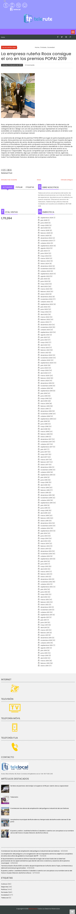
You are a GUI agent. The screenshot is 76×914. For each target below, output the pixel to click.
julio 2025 (44, 220)
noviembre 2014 (46, 526)
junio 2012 (44, 592)
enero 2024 (45, 263)
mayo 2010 (44, 655)
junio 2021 (44, 340)
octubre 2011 (45, 612)
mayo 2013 (44, 566)
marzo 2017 (45, 460)
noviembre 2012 (46, 582)
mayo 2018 (44, 426)
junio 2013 (44, 564)
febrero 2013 (45, 574)
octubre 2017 (45, 444)
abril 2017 (44, 457)
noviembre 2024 (47, 241)
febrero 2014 (45, 546)
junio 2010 (44, 653)
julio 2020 (44, 365)
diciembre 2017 (46, 439)
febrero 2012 (45, 602)
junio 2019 (44, 396)
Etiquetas (30, 187)
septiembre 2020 (47, 363)
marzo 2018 (45, 431)
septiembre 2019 (47, 391)
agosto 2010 (45, 648)
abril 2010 (44, 658)
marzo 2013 (45, 572)
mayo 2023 (45, 284)
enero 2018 (44, 437)
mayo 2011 (44, 625)
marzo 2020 (45, 375)
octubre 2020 (45, 360)
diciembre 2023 (46, 266)
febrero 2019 (45, 406)
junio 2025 (44, 223)
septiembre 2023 (47, 274)
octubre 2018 (45, 416)
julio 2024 (44, 251)
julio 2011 (43, 620)
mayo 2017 (44, 454)
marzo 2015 (45, 515)
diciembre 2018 (46, 411)
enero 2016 (44, 493)
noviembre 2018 (46, 414)
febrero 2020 (45, 378)
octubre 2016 (45, 472)
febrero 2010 (45, 663)
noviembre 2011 (46, 610)
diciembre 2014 (46, 523)
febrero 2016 (45, 490)
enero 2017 (44, 465)
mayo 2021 (44, 342)
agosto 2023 (45, 276)
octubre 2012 (45, 584)
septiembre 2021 (47, 332)
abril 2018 (44, 429)
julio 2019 (44, 393)
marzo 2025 (45, 230)
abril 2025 (44, 228)
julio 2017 (44, 449)
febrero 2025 (45, 233)
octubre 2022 (45, 302)
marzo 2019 (45, 403)
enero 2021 (44, 353)
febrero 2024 (45, 261)
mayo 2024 (45, 256)
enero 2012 (44, 605)
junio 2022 (44, 309)
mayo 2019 (44, 398)
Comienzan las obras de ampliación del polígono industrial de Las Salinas (39, 808)
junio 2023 (44, 281)
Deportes (4, 887)
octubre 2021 (45, 330)
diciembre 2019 (46, 383)
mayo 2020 (45, 370)
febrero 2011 (45, 633)
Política (4, 889)
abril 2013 (44, 569)
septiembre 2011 (46, 615)
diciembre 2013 (46, 551)
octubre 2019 (45, 388)
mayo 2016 (44, 482)
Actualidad (7, 187)
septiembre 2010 (47, 645)
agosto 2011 (45, 617)
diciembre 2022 (46, 297)
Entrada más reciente (9, 180)
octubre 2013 (45, 556)
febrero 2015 (45, 518)
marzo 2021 (45, 348)
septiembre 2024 (47, 246)
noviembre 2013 (46, 554)
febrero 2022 (45, 319)
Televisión (14, 797)
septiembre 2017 (47, 447)
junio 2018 (44, 424)
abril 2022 (44, 314)
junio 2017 (44, 452)
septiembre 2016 (47, 475)
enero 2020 (45, 381)
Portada (4, 892)
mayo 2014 (44, 538)
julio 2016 (44, 477)
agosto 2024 (45, 248)
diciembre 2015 (46, 495)
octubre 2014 (45, 528)
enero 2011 (44, 635)
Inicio (3, 37)
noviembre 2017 (46, 442)
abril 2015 (44, 513)
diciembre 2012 (46, 579)
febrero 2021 (45, 350)
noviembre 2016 (46, 470)
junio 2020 (44, 368)
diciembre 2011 (46, 607)
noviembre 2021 (46, 327)
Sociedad (5, 895)
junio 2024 (44, 253)
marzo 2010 (45, 661)
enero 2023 (45, 294)
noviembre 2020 (47, 358)
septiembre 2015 (47, 503)
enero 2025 (45, 236)
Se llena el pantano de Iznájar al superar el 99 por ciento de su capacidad (39, 786)
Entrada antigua (67, 180)
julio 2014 (44, 533)
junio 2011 (44, 622)
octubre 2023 (45, 271)
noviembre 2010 (46, 640)
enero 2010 (44, 666)
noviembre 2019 (46, 386)
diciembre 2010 (46, 638)
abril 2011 (44, 627)
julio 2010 (44, 650)
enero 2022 (45, 322)
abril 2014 (44, 541)
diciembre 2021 (46, 325)
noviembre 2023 (47, 269)
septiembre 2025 (47, 218)
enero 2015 (44, 521)
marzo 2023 (45, 289)
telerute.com (33, 909)
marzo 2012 (45, 599)
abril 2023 (44, 286)
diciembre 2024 (46, 238)
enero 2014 (45, 549)
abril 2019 (44, 401)
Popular (19, 187)
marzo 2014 (45, 543)
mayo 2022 (45, 312)
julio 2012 (44, 589)
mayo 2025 (45, 225)
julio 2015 (44, 505)
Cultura (4, 884)
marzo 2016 (45, 487)
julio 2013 (44, 561)
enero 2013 (44, 577)
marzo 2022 (45, 317)
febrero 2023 (45, 291)
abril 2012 (44, 597)
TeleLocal (5, 898)
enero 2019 (44, 409)
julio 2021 (44, 337)
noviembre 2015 (46, 498)
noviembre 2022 (47, 299)
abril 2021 (44, 345)
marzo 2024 (45, 258)
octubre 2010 (45, 643)
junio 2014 (44, 536)
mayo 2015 (44, 510)
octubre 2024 (45, 243)
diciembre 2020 (46, 355)
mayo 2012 (44, 594)
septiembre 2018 (47, 419)
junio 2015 (44, 508)
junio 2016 (44, 480)
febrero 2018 (45, 434)
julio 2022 (44, 307)
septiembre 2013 (47, 559)
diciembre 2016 (46, 467)
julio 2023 (44, 279)
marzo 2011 (44, 630)
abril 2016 (44, 485)
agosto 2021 (45, 335)
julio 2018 (44, 421)
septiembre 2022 (47, 304)
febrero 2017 (45, 462)
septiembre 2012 (47, 587)
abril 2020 (44, 373)
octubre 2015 (45, 500)
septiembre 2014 (47, 531)
